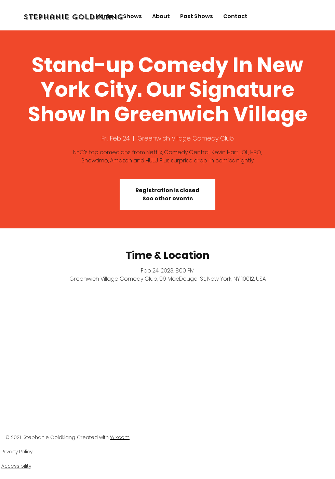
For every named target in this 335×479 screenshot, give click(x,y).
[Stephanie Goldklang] (90, 17)
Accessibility (16, 466)
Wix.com (120, 437)
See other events (168, 198)
